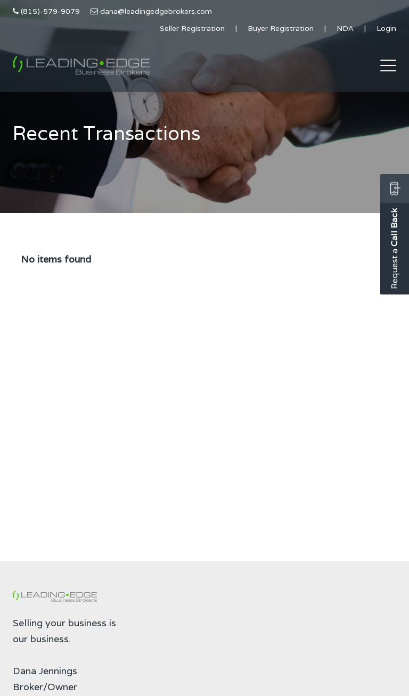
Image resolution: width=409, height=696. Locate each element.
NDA (345, 28)
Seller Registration (192, 28)
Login (386, 28)
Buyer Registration (281, 28)
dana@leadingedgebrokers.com (156, 11)
